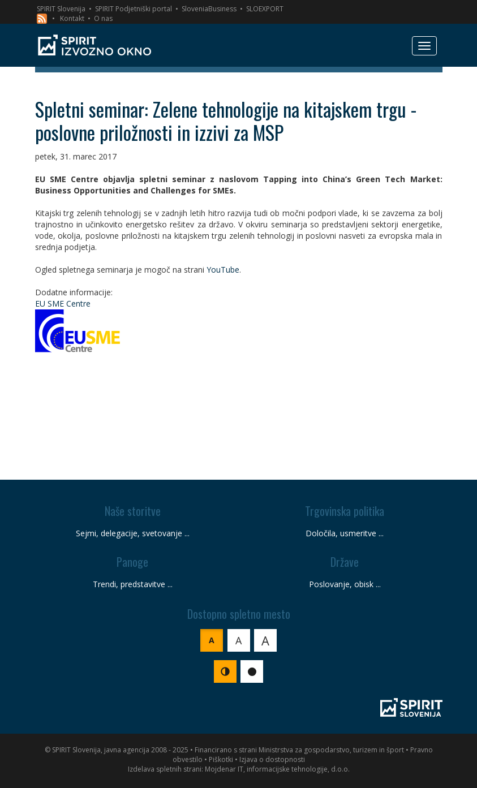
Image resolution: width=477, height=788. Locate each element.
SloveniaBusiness (209, 9)
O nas (103, 18)
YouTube (223, 269)
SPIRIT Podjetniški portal (133, 9)
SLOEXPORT (264, 9)
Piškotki (221, 759)
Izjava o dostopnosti (272, 759)
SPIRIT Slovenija (61, 9)
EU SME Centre (63, 303)
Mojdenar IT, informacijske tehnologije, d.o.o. (277, 769)
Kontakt (72, 18)
